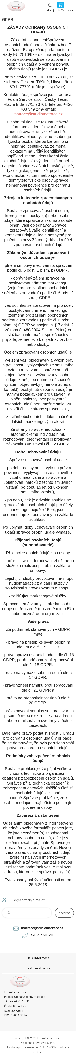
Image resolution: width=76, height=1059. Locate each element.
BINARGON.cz (51, 1047)
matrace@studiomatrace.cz (38, 114)
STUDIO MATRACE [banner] (16, 7)
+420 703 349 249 (41, 935)
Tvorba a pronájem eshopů (24, 1047)
